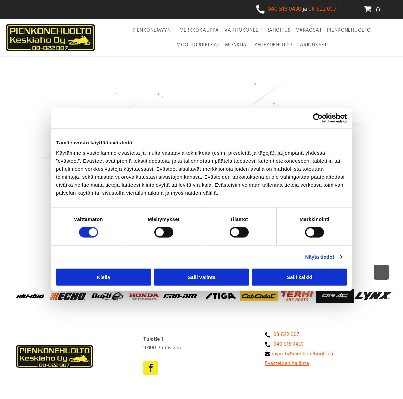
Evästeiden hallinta (287, 363)
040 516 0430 (284, 9)
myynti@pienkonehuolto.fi (302, 354)
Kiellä (103, 277)
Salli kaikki (299, 277)
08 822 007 (322, 9)
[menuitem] (153, 30)
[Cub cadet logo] (221, 296)
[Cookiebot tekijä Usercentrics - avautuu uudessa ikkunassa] (318, 118)
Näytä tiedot (319, 257)
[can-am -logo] (182, 296)
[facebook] (150, 369)
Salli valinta (202, 277)
